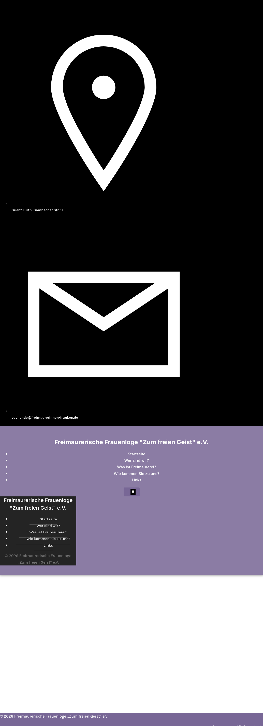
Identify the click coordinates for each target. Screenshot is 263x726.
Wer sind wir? (136, 460)
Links (136, 480)
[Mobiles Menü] (132, 491)
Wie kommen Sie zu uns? (136, 473)
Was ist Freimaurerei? (136, 467)
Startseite (136, 454)
